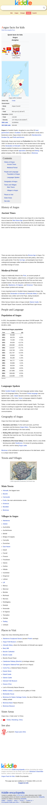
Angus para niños (20, 732)
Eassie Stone (7, 671)
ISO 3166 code (6, 125)
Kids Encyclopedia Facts (8, 30)
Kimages (22, 13)
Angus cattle (23, 445)
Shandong (14, 720)
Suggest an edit (23, 783)
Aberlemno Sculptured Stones (12, 638)
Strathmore (19, 443)
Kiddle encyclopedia (18, 769)
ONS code (5, 122)
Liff (4, 582)
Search (44, 8)
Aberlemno (11, 285)
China (21, 720)
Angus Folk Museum (9, 642)
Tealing (5, 621)
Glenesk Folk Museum (10, 681)
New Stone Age (18, 220)
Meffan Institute (8, 690)
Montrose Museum (9, 706)
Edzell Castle (7, 674)
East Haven (6, 546)
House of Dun (7, 684)
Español (34, 13)
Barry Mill (6, 648)
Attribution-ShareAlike (36, 771)
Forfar (13, 100)
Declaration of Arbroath (12, 146)
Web (11, 13)
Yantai (9, 720)
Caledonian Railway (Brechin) (12, 661)
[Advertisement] (23, 20)
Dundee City (5, 137)
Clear (40, 7)
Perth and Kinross (18, 137)
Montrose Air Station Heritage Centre (14, 697)
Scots (20, 398)
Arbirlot (5, 524)
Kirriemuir (30, 285)
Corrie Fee (6, 668)
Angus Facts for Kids (8, 776)
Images (16, 13)
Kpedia (28, 13)
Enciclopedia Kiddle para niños (10, 802)
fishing (37, 150)
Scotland (17, 132)
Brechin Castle (7, 655)
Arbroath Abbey (32, 293)
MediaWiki (23, 798)
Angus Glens (24, 427)
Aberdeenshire (36, 135)
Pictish (30, 638)
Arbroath (5, 490)
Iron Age (22, 260)
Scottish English (10, 391)
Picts (24, 275)
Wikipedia (41, 797)
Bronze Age (32, 255)
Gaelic (16, 396)
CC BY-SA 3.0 (20, 795)
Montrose (35, 153)
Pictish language (32, 393)
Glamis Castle (34, 302)
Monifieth (6, 507)
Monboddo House (8, 694)
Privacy (22, 800)
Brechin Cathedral (8, 651)
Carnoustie (6, 497)
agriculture (22, 150)
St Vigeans (19, 285)
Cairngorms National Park (11, 664)
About (15, 800)
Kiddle (3, 800)
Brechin (5, 494)
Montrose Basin (8, 703)
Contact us (29, 800)
